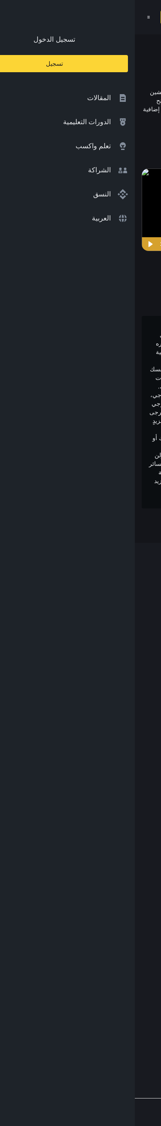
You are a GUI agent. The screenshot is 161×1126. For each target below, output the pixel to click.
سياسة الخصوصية (122, 905)
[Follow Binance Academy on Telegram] (116, 1031)
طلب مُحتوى (129, 938)
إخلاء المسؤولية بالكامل (90, 420)
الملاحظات (132, 955)
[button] (13, 17)
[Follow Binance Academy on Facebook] (143, 1031)
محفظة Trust (128, 828)
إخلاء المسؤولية (125, 921)
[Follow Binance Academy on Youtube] (102, 1031)
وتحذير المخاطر (116, 498)
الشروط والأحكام (122, 888)
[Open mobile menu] (14, 17)
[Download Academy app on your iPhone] (122, 994)
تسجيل (39, 17)
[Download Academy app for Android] (66, 994)
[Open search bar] (61, 17)
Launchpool (129, 794)
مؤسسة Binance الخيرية (111, 761)
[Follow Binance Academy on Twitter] (130, 1031)
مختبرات (135, 777)
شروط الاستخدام (49, 489)
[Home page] (99, 17)
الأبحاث (137, 811)
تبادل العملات (128, 744)
